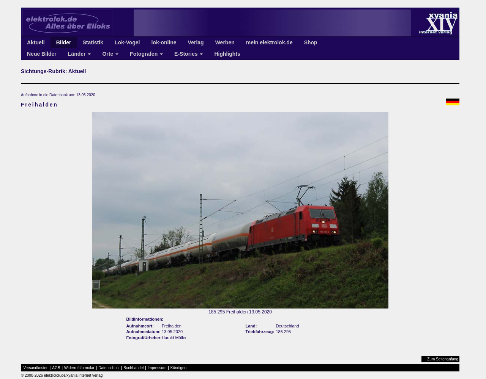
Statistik (92, 42)
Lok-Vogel (127, 42)
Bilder (63, 42)
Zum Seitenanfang (442, 359)
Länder (79, 54)
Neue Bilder (42, 54)
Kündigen (178, 368)
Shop (310, 42)
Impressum (157, 368)
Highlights (227, 54)
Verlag (196, 42)
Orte (110, 54)
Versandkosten (36, 368)
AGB (56, 368)
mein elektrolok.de (269, 42)
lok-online (163, 42)
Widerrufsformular (79, 368)
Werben (225, 42)
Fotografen (146, 54)
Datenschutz (109, 368)
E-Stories (188, 54)
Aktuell (36, 42)
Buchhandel (133, 368)
